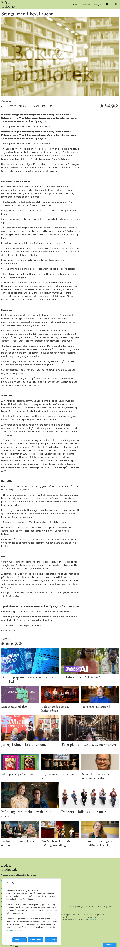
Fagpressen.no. (15, 930)
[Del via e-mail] (109, 106)
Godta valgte (35, 940)
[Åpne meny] (115, 4)
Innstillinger (110, 945)
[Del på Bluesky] (116, 106)
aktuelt (6, 639)
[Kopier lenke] (113, 106)
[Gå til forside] (25, 4)
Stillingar (97, 4)
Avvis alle (51, 940)
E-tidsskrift (75, 4)
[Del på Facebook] (101, 106)
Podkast (87, 4)
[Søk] (106, 4)
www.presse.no (96, 919)
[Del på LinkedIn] (105, 106)
